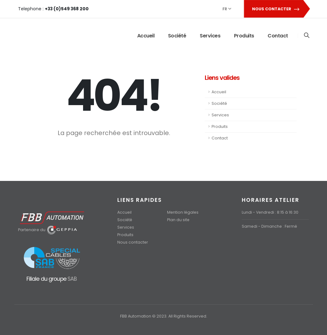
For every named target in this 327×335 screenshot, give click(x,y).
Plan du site (178, 219)
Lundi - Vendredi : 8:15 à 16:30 (270, 212)
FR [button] (226, 9)
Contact (278, 35)
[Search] (306, 35)
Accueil (146, 35)
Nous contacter (132, 242)
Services (210, 35)
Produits (244, 35)
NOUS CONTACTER (276, 9)
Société (177, 35)
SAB (72, 279)
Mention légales (183, 212)
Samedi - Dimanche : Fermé (270, 226)
